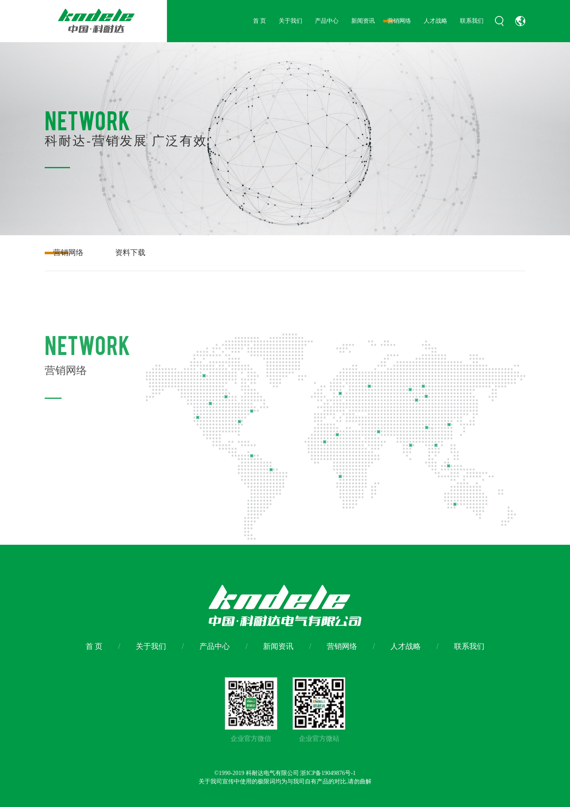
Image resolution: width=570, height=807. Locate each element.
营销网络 (399, 21)
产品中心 (327, 21)
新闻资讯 (363, 21)
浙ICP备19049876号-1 (327, 773)
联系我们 (472, 21)
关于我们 (290, 21)
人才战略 (435, 21)
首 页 (259, 21)
